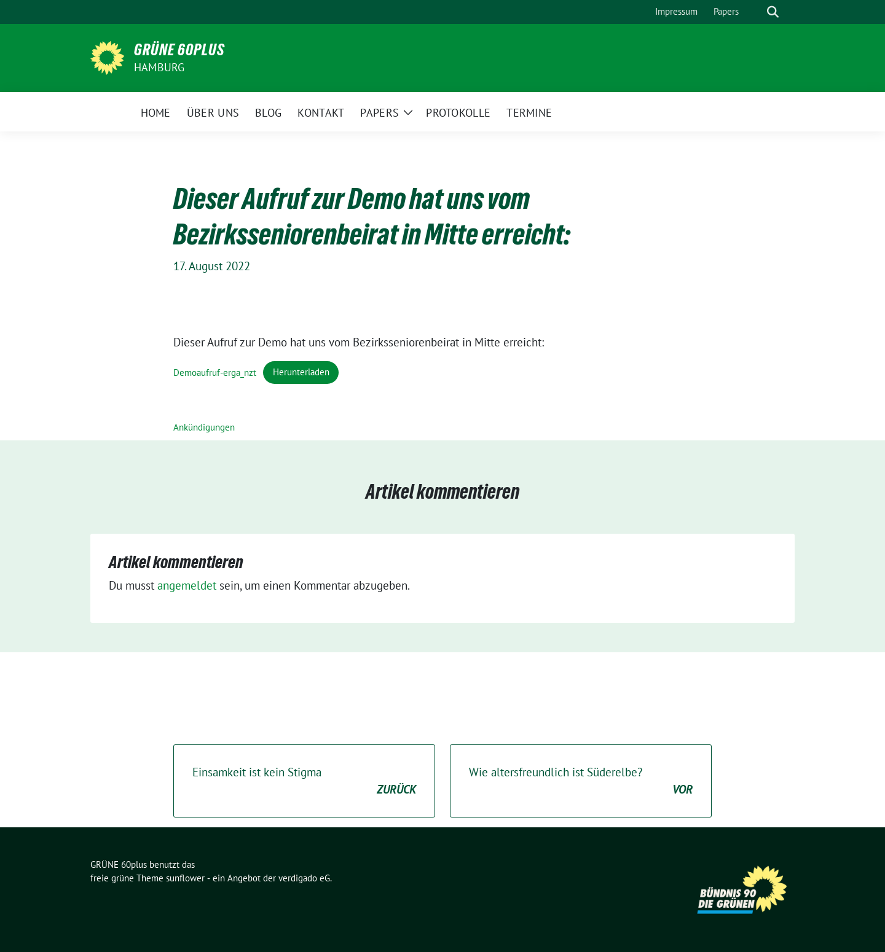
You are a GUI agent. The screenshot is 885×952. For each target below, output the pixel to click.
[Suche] (755, 12)
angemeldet (186, 585)
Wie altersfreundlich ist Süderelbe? (581, 781)
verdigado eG (304, 878)
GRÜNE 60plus (179, 50)
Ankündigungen (204, 427)
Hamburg (159, 67)
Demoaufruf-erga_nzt (214, 372)
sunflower (185, 878)
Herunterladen (301, 372)
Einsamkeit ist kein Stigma (304, 781)
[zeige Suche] (773, 12)
